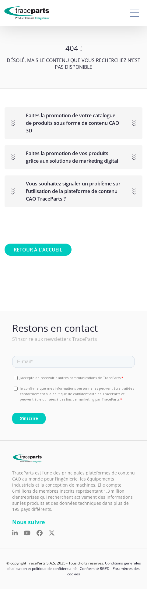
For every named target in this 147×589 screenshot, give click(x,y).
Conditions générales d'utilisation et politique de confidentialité (74, 566)
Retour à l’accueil (38, 249)
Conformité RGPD (95, 568)
